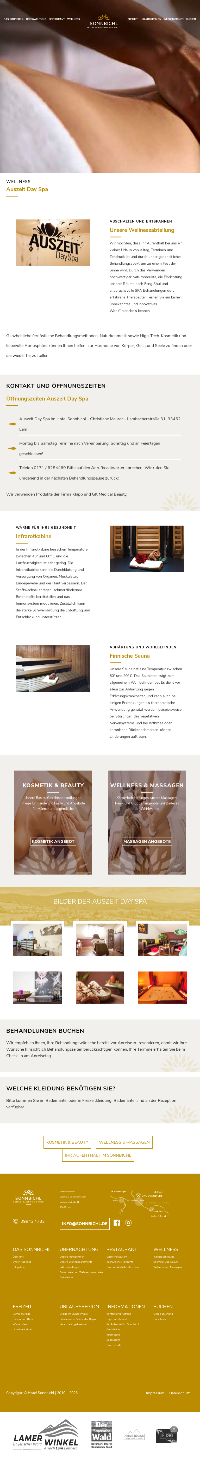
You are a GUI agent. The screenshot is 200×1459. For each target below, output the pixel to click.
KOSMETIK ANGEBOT (53, 882)
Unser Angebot (22, 1262)
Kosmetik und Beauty (165, 1262)
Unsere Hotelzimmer (72, 1257)
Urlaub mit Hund (23, 1329)
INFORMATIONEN (174, 19)
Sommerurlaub (21, 1314)
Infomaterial (113, 1335)
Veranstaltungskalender (73, 1324)
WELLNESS (73, 19)
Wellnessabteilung (163, 1257)
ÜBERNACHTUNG (36, 19)
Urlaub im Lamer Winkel (74, 1314)
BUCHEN (191, 19)
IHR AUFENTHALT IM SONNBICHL (98, 1163)
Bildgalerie (19, 1267)
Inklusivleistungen (70, 1267)
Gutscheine (66, 1277)
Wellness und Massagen (167, 1267)
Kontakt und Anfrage (119, 1314)
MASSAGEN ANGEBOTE (147, 882)
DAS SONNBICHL (14, 19)
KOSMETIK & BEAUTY (67, 1150)
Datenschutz (114, 1345)
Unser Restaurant (117, 1257)
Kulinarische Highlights (120, 1262)
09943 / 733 (29, 1221)
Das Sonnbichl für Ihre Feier (123, 1267)
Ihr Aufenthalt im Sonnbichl (123, 1324)
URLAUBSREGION (151, 19)
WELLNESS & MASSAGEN (124, 1150)
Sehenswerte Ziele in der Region (78, 1319)
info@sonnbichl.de (84, 1224)
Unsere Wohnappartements (76, 1262)
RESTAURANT (57, 19)
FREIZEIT (133, 19)
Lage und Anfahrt (117, 1319)
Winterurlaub (20, 1324)
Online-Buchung (163, 1314)
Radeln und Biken (23, 1319)
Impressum (113, 1340)
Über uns (18, 1257)
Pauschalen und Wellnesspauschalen (81, 1272)
